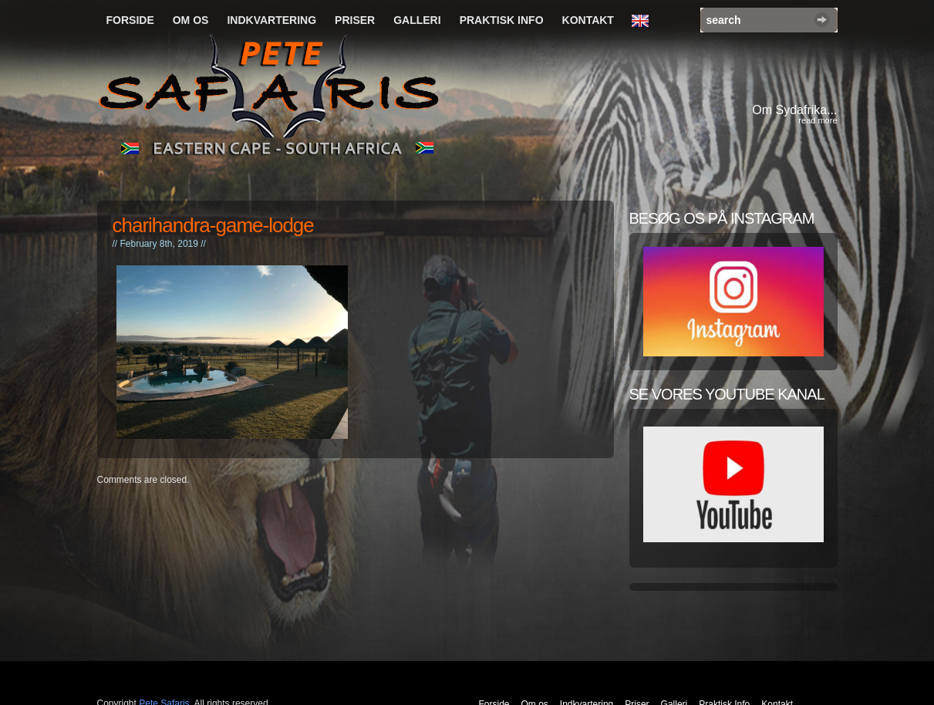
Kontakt (588, 20)
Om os (191, 20)
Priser (355, 20)
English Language (644, 22)
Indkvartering (271, 20)
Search (822, 20)
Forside (130, 20)
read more (817, 120)
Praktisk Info (502, 20)
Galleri (416, 20)
